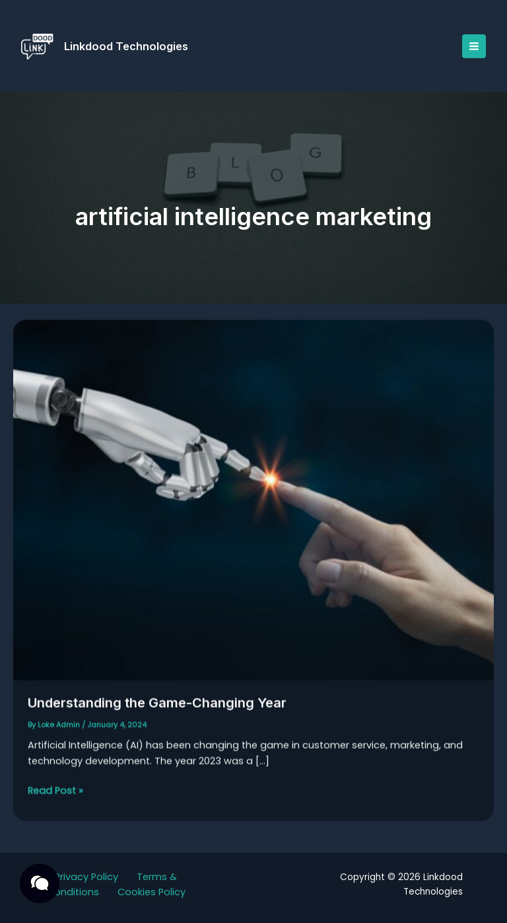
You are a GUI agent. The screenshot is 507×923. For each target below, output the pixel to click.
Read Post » (55, 796)
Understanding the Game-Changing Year (157, 708)
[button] (39, 883)
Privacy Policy (86, 876)
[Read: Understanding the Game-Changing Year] (253, 505)
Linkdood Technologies (126, 46)
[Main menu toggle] (474, 46)
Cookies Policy (152, 892)
